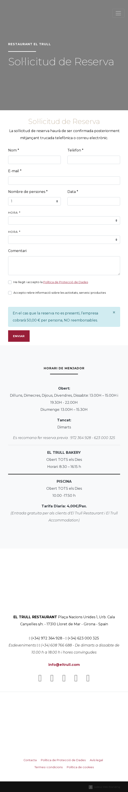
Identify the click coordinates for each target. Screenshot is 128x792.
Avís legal (96, 760)
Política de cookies (80, 767)
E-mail (15, 171)
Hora (14, 212)
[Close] (114, 312)
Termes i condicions (48, 767)
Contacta (30, 760)
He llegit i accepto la (50, 282)
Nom (13, 150)
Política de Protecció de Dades (65, 282)
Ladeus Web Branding (107, 786)
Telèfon (75, 150)
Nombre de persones (28, 192)
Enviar (19, 336)
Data (72, 192)
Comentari (17, 251)
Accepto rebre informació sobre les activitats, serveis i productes (59, 292)
